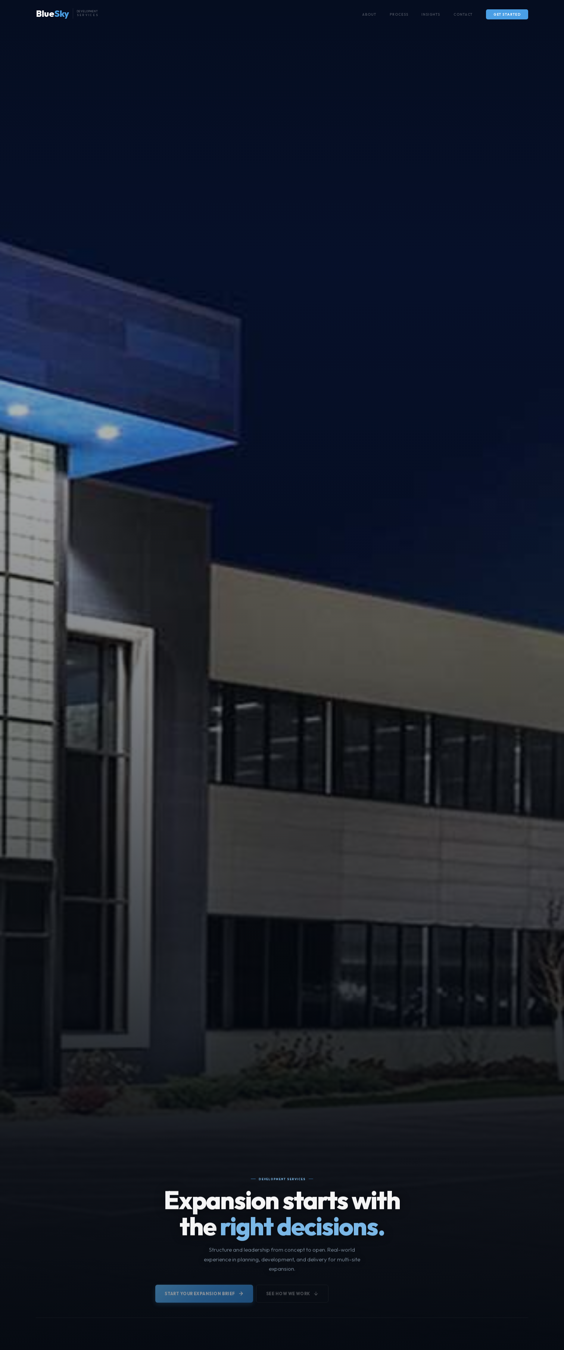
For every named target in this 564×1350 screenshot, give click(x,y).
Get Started (507, 14)
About (369, 14)
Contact (463, 14)
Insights (430, 14)
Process (399, 14)
